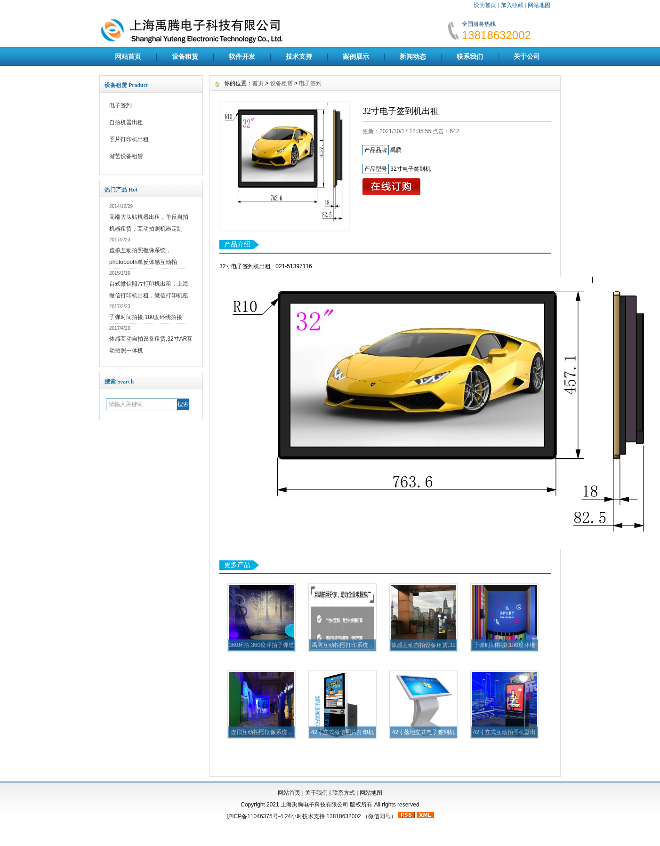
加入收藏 (512, 5)
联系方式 (343, 793)
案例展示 (356, 56)
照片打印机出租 (129, 139)
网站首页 (128, 56)
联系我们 (470, 56)
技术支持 (299, 56)
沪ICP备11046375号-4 (254, 816)
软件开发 (242, 56)
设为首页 (485, 5)
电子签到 (120, 105)
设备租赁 (185, 56)
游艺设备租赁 (126, 156)
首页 (258, 83)
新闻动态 (413, 56)
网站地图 (539, 5)
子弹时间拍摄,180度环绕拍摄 (145, 317)
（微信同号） (379, 816)
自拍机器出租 (126, 122)
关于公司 (527, 56)
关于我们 (316, 793)
